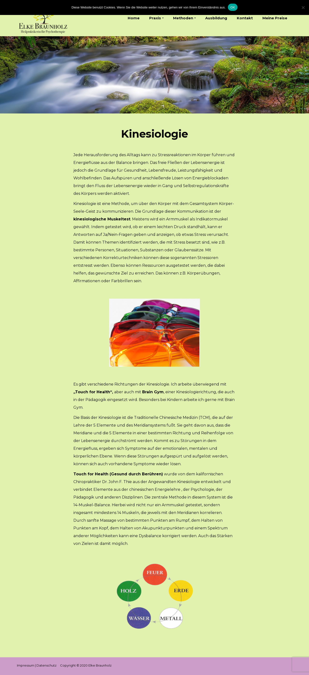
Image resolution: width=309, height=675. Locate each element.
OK (232, 7)
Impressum (25, 665)
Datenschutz (46, 665)
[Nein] (303, 7)
